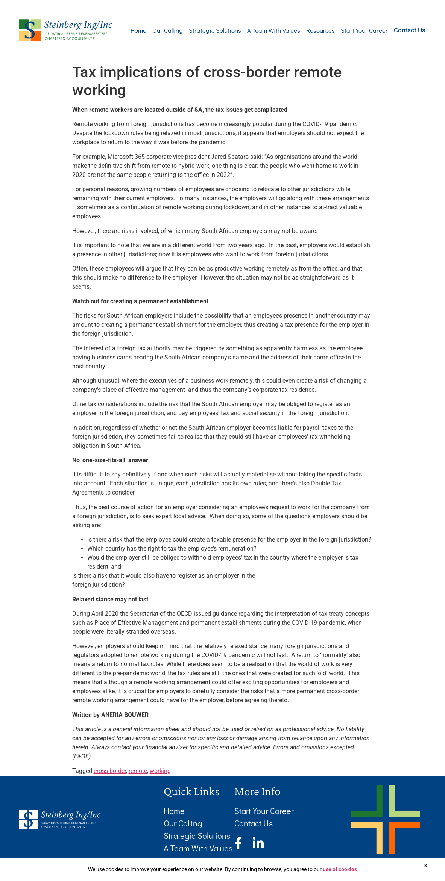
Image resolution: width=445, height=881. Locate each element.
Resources (309, 30)
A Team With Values (262, 30)
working (160, 770)
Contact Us (404, 29)
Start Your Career (353, 30)
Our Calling (156, 30)
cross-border (110, 770)
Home (127, 30)
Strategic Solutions (204, 30)
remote (138, 770)
